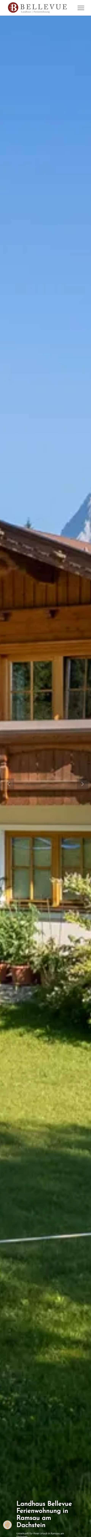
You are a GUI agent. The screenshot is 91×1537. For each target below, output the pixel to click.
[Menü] (79, 7)
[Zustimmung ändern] (7, 1524)
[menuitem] (79, 7)
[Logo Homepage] (38, 7)
